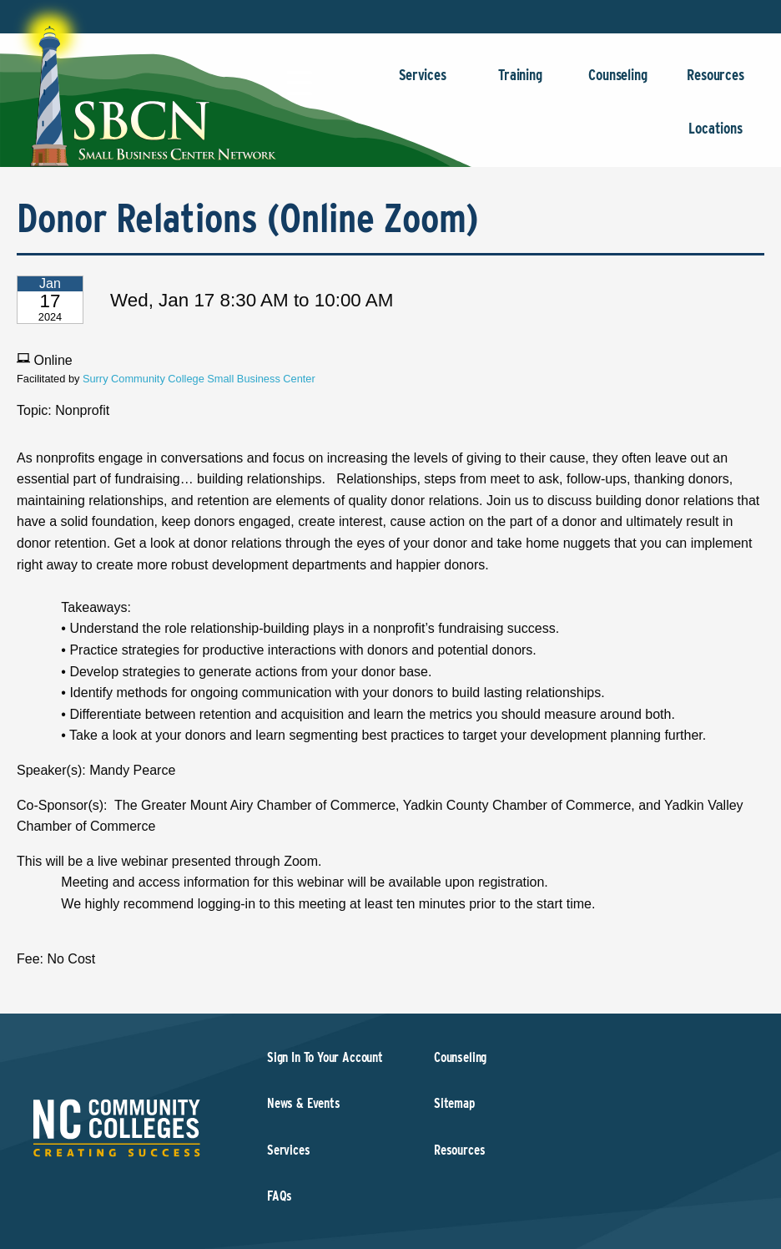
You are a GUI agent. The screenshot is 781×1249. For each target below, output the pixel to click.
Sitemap (454, 1103)
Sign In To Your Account (325, 1057)
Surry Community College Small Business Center (199, 378)
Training (520, 83)
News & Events (303, 1103)
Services (422, 83)
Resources (715, 83)
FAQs (279, 1196)
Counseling (617, 83)
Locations (715, 136)
